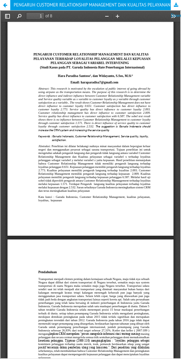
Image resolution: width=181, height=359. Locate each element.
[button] (5, 5)
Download (176, 5)
